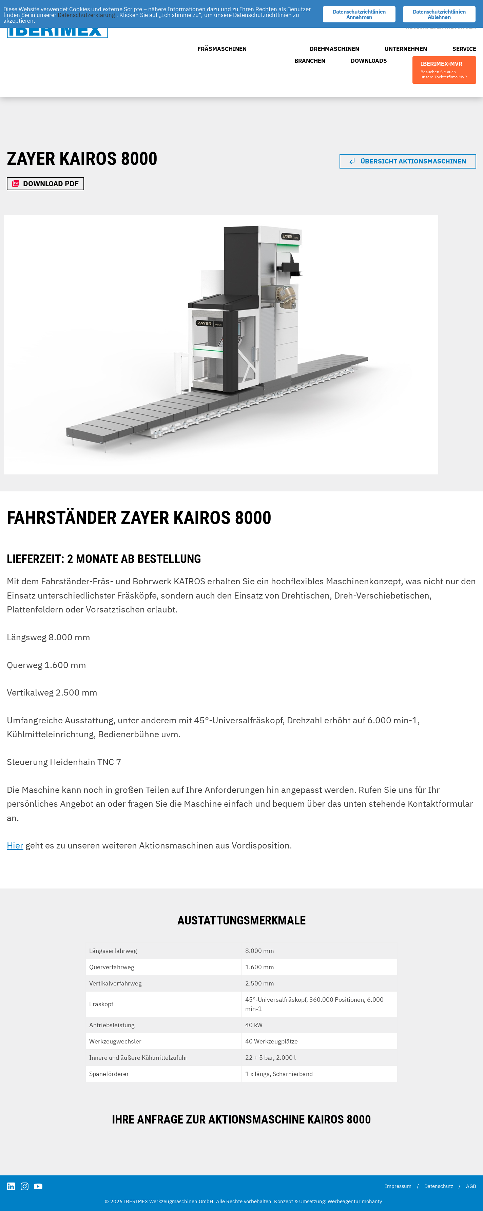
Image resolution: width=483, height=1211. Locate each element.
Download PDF (51, 183)
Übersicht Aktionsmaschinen (413, 161)
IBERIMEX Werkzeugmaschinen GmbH (57, 29)
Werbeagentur (344, 1201)
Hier (15, 845)
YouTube (38, 1186)
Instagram (24, 1186)
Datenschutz (438, 1186)
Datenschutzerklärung (86, 15)
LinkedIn (11, 1186)
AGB (471, 1186)
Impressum (398, 1186)
